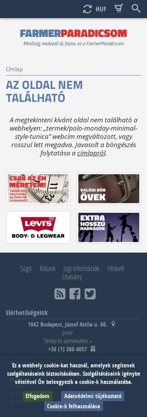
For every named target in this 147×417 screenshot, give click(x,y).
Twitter (90, 293)
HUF (101, 8)
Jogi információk (81, 268)
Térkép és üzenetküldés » (68, 341)
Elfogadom (37, 396)
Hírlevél (115, 268)
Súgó (25, 268)
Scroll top (28, 8)
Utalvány (72, 276)
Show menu (11, 8)
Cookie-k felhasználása (73, 406)
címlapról (91, 153)
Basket (118, 8)
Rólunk (47, 268)
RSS (59, 293)
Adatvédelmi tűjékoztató (93, 396)
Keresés (136, 8)
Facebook (74, 293)
